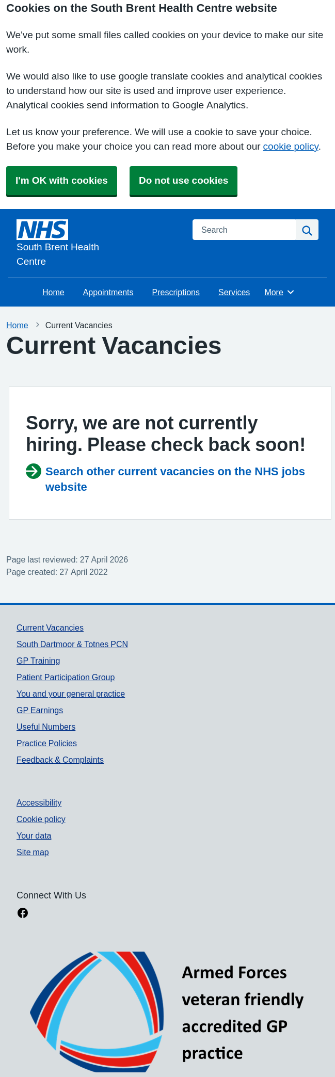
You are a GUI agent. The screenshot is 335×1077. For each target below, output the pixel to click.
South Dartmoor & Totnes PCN (72, 644)
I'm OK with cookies (61, 180)
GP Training (38, 660)
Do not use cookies (183, 180)
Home (53, 292)
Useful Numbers (46, 726)
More (279, 292)
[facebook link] (23, 914)
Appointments (108, 292)
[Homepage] (98, 244)
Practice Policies (47, 743)
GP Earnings (40, 710)
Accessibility (39, 802)
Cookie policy (41, 819)
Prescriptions (176, 292)
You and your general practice (71, 693)
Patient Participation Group (66, 677)
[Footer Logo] (167, 1012)
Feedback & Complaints (60, 759)
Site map (33, 852)
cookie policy (290, 146)
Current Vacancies (50, 627)
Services (234, 292)
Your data (34, 835)
